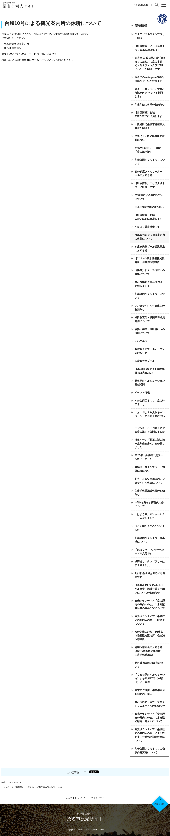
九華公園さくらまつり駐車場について (150, 540)
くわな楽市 (141, 341)
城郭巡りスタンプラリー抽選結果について (150, 469)
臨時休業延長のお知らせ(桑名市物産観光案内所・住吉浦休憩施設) (149, 651)
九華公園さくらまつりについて (150, 161)
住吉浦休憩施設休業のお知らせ (150, 492)
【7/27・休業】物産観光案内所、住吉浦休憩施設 (150, 260)
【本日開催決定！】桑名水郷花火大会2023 (150, 371)
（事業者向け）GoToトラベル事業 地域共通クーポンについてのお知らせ (150, 589)
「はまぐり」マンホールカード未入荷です (150, 551)
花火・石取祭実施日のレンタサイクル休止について (150, 481)
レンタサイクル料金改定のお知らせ (150, 307)
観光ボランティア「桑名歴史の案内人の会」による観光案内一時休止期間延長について (150, 735)
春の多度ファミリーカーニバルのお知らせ (150, 173)
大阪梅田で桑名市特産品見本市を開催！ (150, 126)
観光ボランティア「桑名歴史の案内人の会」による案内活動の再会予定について (150, 604)
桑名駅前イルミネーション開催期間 (150, 382)
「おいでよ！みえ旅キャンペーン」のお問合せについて (150, 416)
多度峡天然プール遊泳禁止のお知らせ (150, 248)
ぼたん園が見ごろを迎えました (150, 528)
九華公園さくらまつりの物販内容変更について (150, 750)
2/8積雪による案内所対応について (149, 197)
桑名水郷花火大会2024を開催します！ (149, 284)
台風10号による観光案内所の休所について (150, 237)
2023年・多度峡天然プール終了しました (149, 457)
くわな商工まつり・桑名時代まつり (150, 402)
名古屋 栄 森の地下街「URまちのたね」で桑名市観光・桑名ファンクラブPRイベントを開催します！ (150, 64)
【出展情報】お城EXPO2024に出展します (148, 217)
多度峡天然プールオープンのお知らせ (150, 351)
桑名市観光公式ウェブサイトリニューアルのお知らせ (150, 704)
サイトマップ (97, 798)
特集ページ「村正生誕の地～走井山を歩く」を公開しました (150, 443)
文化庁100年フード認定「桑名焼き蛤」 (148, 150)
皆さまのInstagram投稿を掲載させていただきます (149, 79)
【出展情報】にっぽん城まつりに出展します (150, 185)
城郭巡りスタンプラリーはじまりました (150, 563)
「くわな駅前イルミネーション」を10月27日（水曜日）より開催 (150, 678)
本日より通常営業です (147, 226)
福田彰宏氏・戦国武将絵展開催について (150, 319)
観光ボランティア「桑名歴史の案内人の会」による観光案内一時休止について (150, 717)
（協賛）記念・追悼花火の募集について (150, 272)
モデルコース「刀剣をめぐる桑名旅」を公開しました (150, 430)
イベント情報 (142, 392)
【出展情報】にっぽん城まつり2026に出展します (150, 48)
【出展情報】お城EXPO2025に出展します (148, 114)
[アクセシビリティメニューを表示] (162, 19)
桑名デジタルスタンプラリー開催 (150, 36)
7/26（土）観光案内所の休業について (150, 138)
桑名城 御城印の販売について (149, 664)
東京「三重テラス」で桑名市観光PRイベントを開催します (150, 93)
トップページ (7, 787)
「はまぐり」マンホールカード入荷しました (150, 516)
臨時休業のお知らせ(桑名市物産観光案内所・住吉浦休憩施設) (150, 635)
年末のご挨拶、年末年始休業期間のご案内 (150, 692)
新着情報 (141, 25)
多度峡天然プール (145, 361)
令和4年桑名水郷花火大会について (149, 504)
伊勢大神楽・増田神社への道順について (150, 331)
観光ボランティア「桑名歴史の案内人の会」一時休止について (150, 620)
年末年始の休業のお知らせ (150, 104)
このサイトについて (76, 798)
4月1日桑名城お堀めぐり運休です (150, 575)
